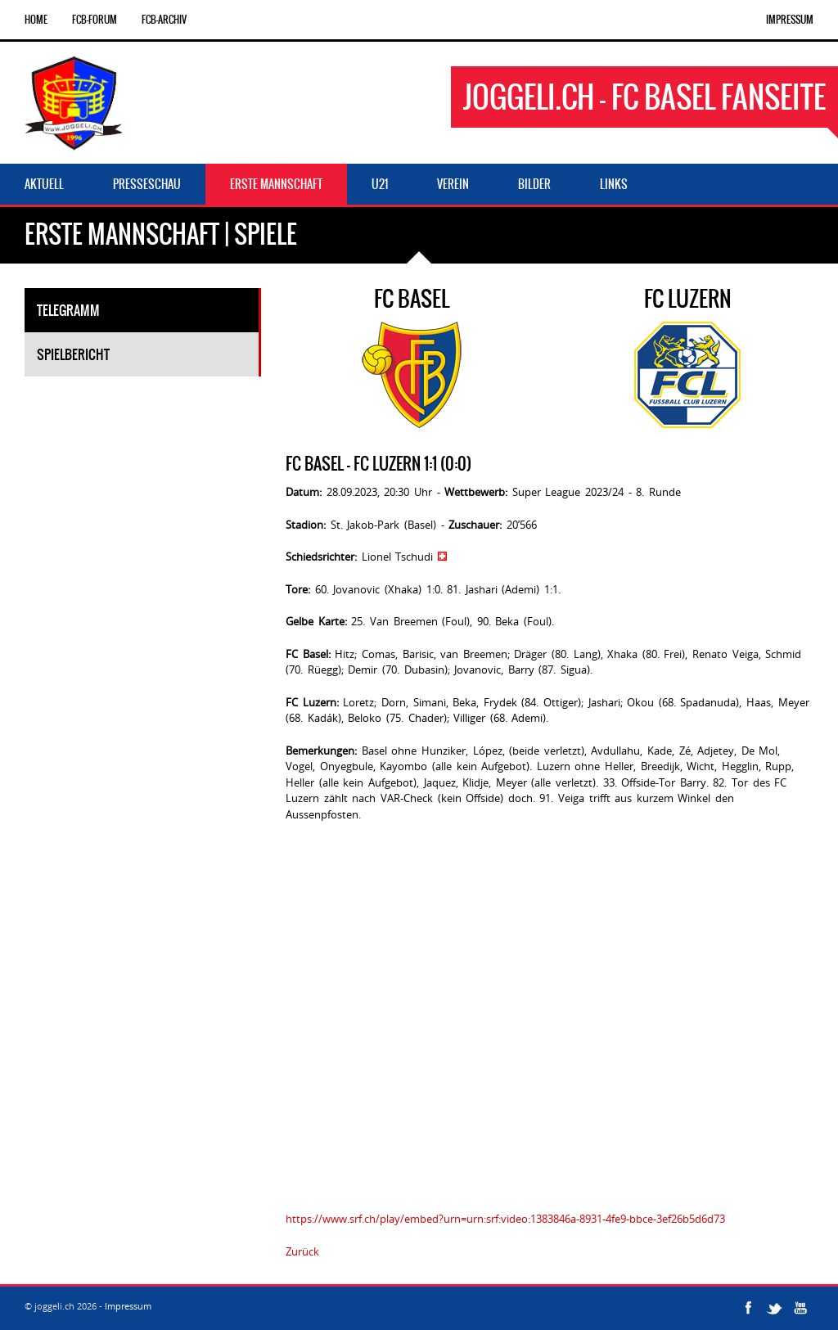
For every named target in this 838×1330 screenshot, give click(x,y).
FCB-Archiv (164, 19)
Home (36, 19)
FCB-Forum (94, 19)
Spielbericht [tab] (73, 354)
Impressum (789, 19)
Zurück (302, 1251)
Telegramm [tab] (68, 310)
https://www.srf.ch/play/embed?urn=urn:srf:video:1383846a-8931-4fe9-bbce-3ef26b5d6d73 (505, 1218)
